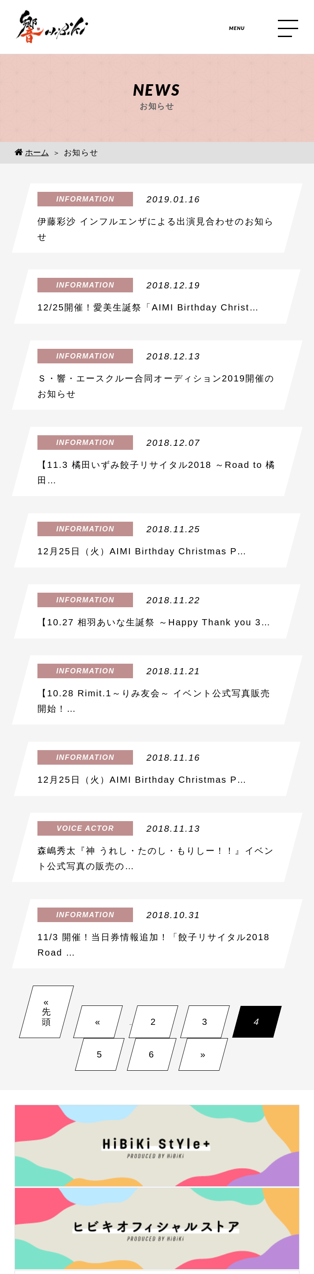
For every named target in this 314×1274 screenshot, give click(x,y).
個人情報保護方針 (157, 1226)
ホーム (31, 152)
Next (306, 1125)
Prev (7, 1125)
